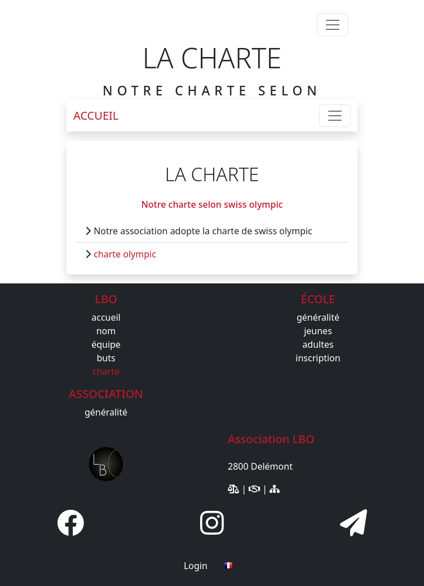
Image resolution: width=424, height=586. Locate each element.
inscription (317, 358)
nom (106, 331)
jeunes (318, 331)
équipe (106, 344)
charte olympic (125, 254)
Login (195, 565)
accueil (106, 317)
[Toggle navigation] (332, 25)
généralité (318, 317)
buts (105, 358)
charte (106, 371)
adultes (317, 344)
